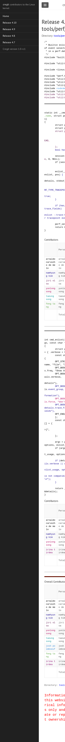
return (59, 227)
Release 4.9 (9, 29)
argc (57, 441)
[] (45, 423)
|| (61, 463)
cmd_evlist (56, 339)
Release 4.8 (9, 35)
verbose (55, 352)
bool (57, 149)
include (50, 57)
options (49, 445)
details (49, 180)
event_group (55, 389)
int (56, 112)
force (51, 401)
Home (6, 16)
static (48, 112)
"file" (56, 364)
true (47, 196)
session (59, 155)
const (53, 342)
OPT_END (59, 414)
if (56, 162)
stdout (60, 180)
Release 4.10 (9, 22)
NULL (55, 159)
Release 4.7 (9, 42)
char (60, 342)
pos (57, 174)
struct (58, 115)
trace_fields (52, 208)
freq (49, 370)
